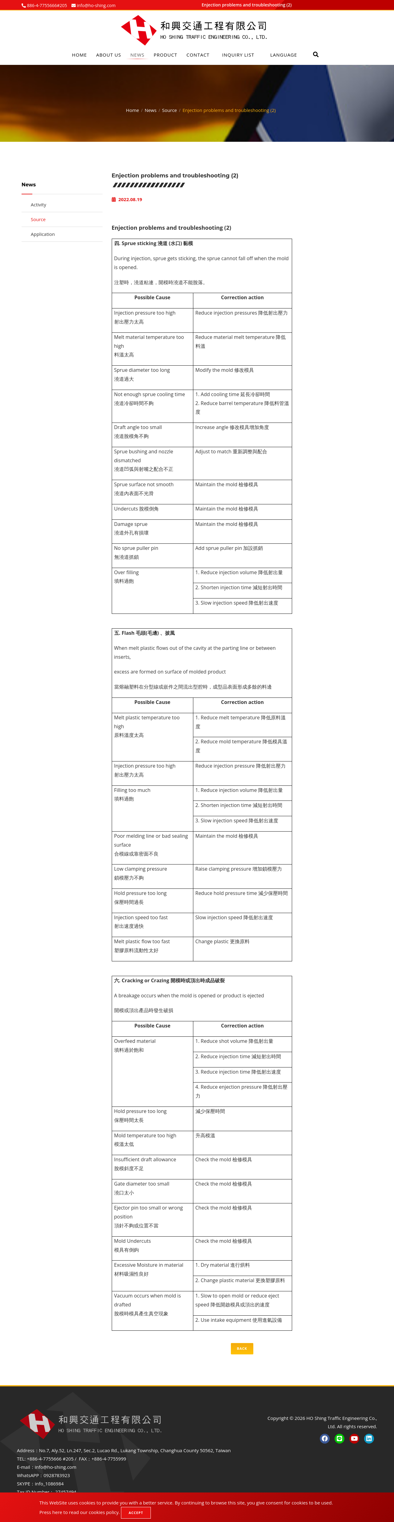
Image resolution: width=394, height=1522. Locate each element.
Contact (198, 55)
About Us (108, 55)
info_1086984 (49, 1483)
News (138, 55)
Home (79, 55)
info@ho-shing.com (55, 1467)
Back (242, 1348)
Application (43, 234)
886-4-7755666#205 (46, 5)
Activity (38, 204)
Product (165, 55)
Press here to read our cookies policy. (79, 1512)
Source (169, 109)
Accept (136, 1512)
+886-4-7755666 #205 (50, 1459)
